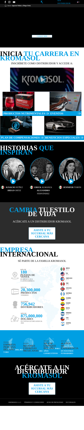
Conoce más (42, 36)
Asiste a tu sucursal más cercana (42, 233)
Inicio (9, 5)
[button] (78, 2)
